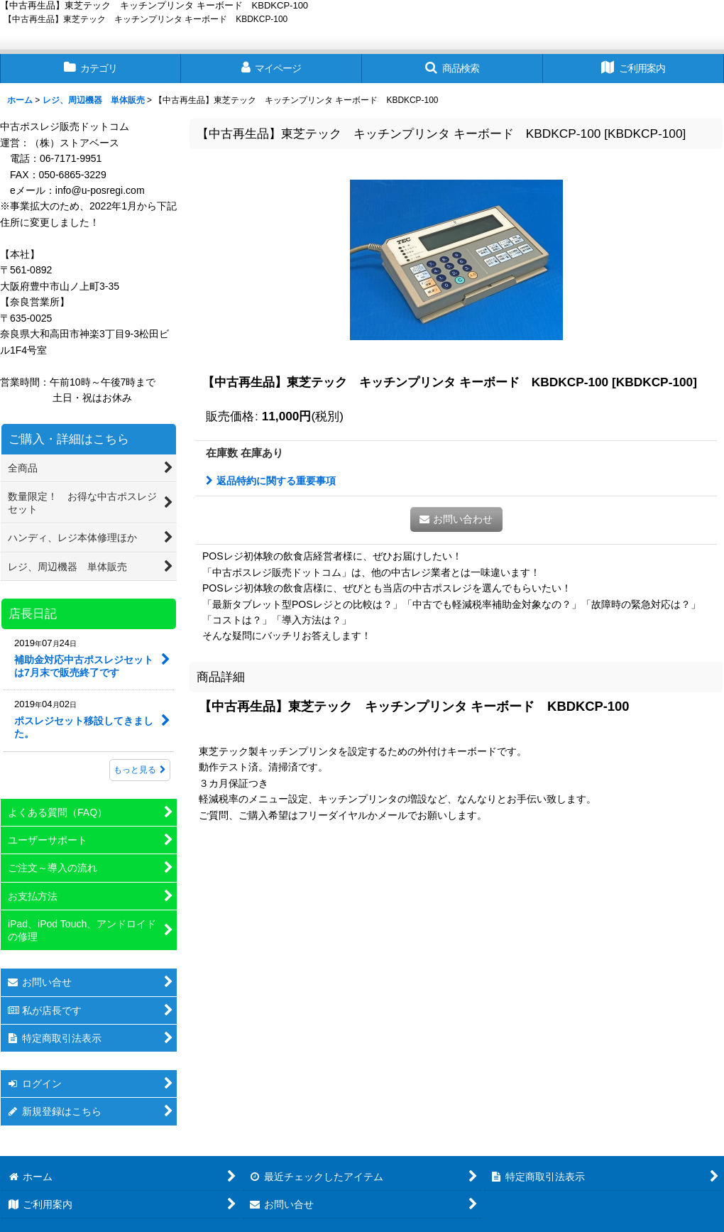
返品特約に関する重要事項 (271, 480)
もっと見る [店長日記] (140, 770)
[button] (452, 68)
